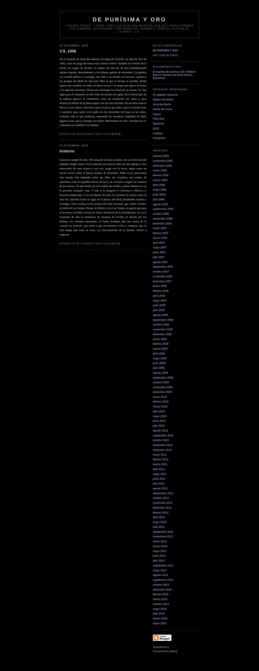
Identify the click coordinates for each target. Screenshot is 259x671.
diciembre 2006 (162, 223)
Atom (173, 651)
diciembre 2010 (162, 449)
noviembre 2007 (163, 276)
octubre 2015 (161, 604)
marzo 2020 (160, 618)
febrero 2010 (160, 401)
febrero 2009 (160, 343)
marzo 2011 (160, 464)
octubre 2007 (161, 271)
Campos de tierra (172, 74)
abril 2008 (159, 295)
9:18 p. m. (115, 243)
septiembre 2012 (163, 531)
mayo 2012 (159, 522)
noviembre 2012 (163, 536)
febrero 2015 (160, 594)
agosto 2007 (160, 262)
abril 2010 (159, 411)
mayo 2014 (159, 570)
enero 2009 (160, 339)
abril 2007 (159, 242)
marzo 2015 (160, 599)
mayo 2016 (159, 608)
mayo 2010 (159, 416)
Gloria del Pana (162, 109)
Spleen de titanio (163, 99)
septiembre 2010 (163, 435)
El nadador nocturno (165, 94)
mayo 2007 (159, 247)
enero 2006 (160, 170)
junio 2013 (159, 555)
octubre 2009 (161, 382)
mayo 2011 (159, 474)
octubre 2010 (161, 440)
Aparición (158, 123)
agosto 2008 (160, 315)
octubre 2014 (161, 584)
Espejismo (159, 138)
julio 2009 (159, 367)
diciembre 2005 (162, 165)
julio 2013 (159, 560)
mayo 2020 (159, 623)
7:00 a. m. (115, 134)
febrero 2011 (160, 459)
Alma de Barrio (162, 104)
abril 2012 (159, 517)
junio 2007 (159, 252)
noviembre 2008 (163, 329)
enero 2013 (160, 541)
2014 (156, 128)
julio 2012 (159, 526)
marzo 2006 (160, 180)
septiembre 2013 (163, 565)
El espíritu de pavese (165, 71)
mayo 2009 (159, 358)
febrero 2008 (160, 290)
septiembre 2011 (163, 493)
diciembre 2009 (162, 392)
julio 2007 (159, 257)
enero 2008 (160, 286)
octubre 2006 (161, 213)
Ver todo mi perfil (166, 55)
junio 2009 (159, 363)
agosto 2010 (160, 430)
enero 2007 (160, 228)
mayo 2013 (159, 551)
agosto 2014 (160, 575)
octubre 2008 (161, 324)
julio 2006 (159, 199)
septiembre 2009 (163, 377)
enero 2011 (160, 454)
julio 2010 (159, 425)
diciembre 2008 (162, 334)
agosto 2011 (160, 488)
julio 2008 (159, 310)
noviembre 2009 (163, 387)
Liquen (157, 114)
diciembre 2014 (162, 589)
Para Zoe (158, 118)
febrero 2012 (160, 512)
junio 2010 (159, 420)
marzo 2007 (160, 237)
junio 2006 (159, 194)
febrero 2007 (160, 233)
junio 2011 (159, 478)
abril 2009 (159, 353)
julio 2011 (159, 483)
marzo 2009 (160, 348)
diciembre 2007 (162, 281)
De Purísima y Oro (165, 50)
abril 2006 (159, 185)
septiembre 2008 (163, 319)
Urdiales (158, 133)
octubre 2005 (161, 156)
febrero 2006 (160, 175)
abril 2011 (159, 469)
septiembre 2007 (163, 266)
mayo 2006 (159, 189)
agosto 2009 (160, 372)
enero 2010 (160, 396)
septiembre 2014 (163, 579)
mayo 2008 (159, 300)
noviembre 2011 (163, 502)
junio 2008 (159, 305)
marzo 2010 (160, 406)
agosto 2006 (160, 204)
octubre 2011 (161, 497)
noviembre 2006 (163, 218)
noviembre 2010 (163, 445)
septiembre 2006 (163, 208)
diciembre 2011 (162, 507)
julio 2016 (159, 613)
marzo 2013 (160, 546)
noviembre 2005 (163, 160)
